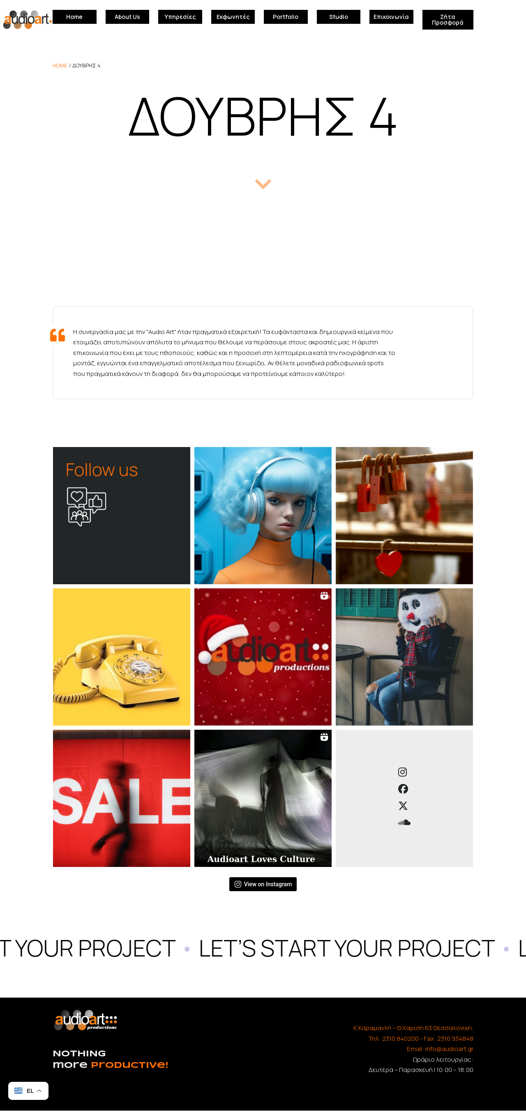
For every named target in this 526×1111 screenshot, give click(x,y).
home (60, 65)
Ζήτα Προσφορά (448, 19)
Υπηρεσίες (180, 17)
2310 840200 (400, 1038)
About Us (127, 17)
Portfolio (285, 17)
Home (74, 17)
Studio (338, 17)
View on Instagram (263, 884)
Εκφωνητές (233, 17)
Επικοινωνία (391, 17)
